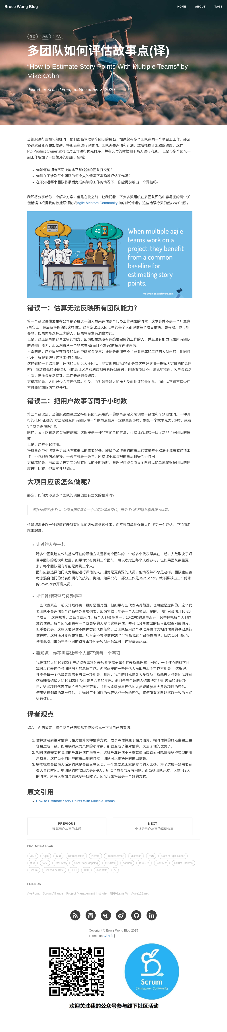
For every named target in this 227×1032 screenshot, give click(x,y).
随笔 (32, 863)
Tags (219, 6)
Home (181, 6)
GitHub (108, 936)
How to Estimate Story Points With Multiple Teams (75, 801)
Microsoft (136, 855)
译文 (58, 36)
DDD (73, 870)
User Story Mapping (86, 863)
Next (153, 826)
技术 (151, 855)
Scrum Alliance (53, 893)
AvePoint (33, 893)
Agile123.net (140, 893)
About (200, 6)
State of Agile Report (173, 855)
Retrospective (76, 855)
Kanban (127, 863)
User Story (61, 863)
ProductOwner (114, 855)
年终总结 (162, 863)
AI (115, 870)
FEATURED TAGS (40, 846)
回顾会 (95, 855)
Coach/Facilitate (54, 870)
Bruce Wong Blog (21, 6)
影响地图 (110, 863)
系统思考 (101, 870)
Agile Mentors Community (97, 203)
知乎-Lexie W (119, 893)
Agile (45, 36)
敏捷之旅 (144, 863)
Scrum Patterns (183, 863)
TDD (86, 870)
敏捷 (32, 36)
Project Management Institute (86, 893)
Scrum (34, 870)
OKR (33, 855)
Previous (66, 826)
